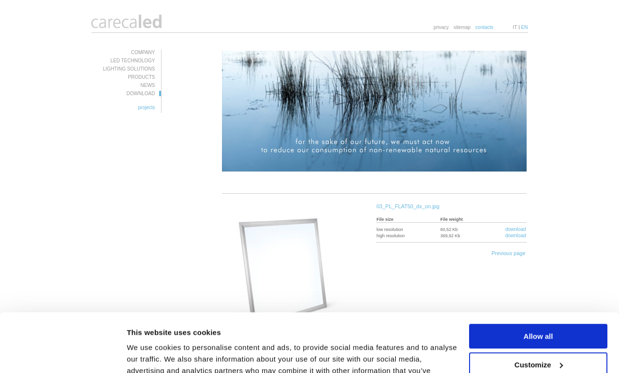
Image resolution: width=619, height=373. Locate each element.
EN (524, 27)
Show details (149, 354)
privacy (441, 27)
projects (146, 107)
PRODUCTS (141, 77)
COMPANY (143, 52)
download (515, 229)
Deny (538, 338)
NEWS (148, 85)
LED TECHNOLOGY (132, 60)
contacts (484, 27)
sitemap (462, 27)
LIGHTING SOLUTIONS (129, 69)
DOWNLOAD (141, 93)
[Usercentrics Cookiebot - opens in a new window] (62, 354)
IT (515, 27)
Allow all (538, 281)
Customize (539, 309)
